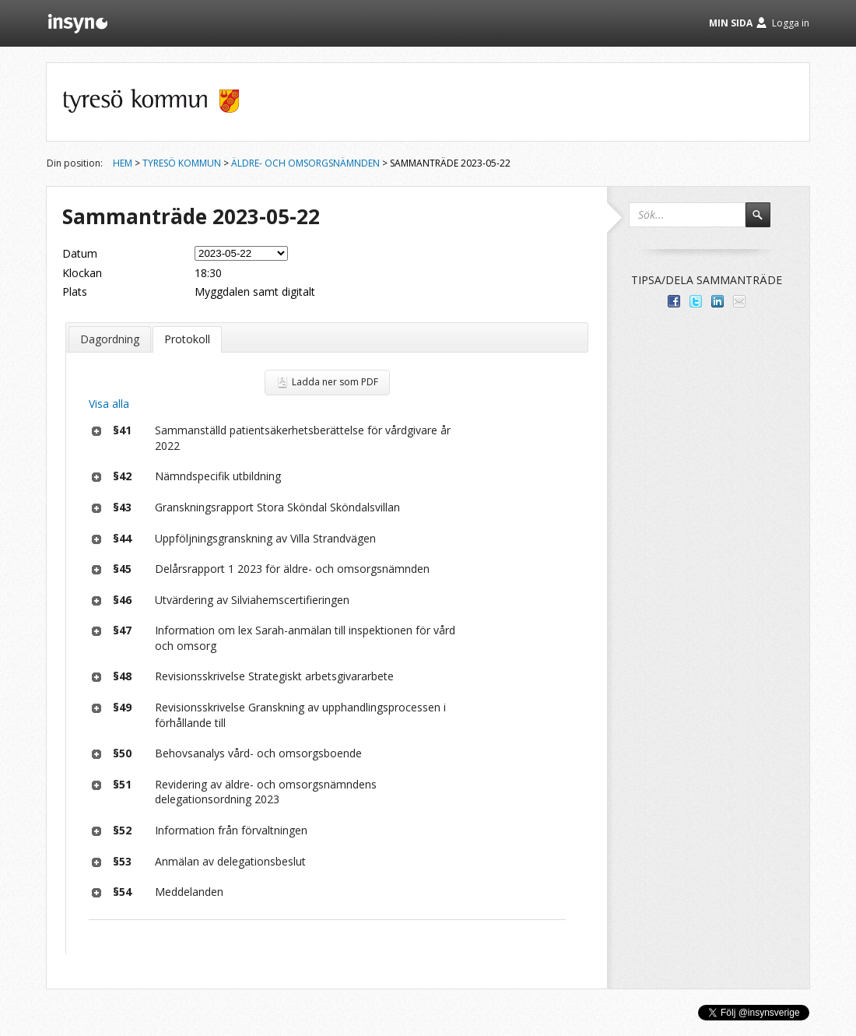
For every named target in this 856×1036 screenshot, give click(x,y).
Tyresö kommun (181, 163)
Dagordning (109, 339)
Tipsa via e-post (739, 301)
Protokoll (187, 339)
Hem (122, 163)
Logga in (790, 23)
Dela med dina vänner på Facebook (674, 301)
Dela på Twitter (695, 301)
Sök (764, 221)
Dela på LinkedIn (717, 301)
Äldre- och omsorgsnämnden (305, 163)
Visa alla (109, 403)
